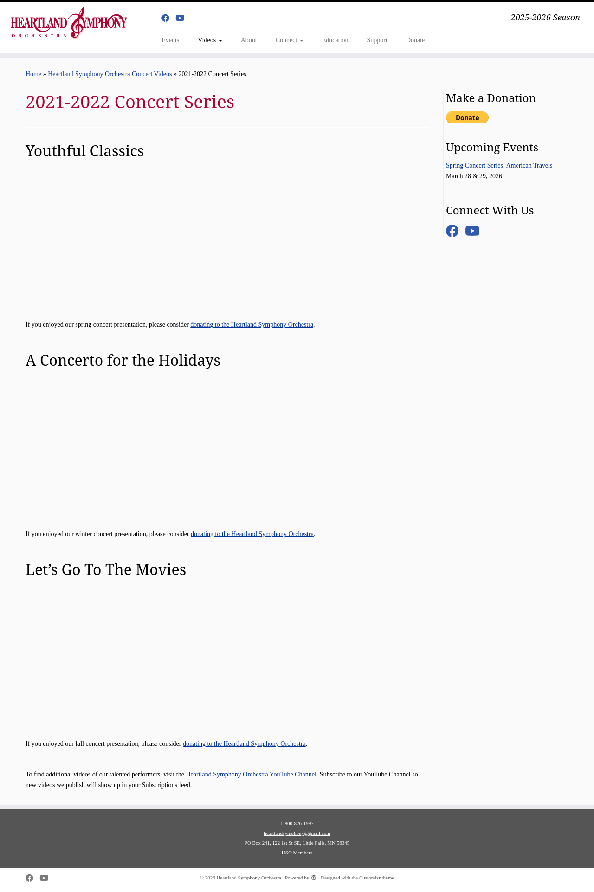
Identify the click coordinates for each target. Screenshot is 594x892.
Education (335, 40)
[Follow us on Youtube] (182, 18)
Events (170, 40)
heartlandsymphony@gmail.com (297, 833)
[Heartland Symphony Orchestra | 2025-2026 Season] (68, 23)
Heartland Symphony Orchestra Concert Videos (110, 74)
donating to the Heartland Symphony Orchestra (251, 324)
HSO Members (297, 852)
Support (377, 40)
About (249, 40)
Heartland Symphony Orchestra (248, 877)
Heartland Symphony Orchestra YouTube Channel (251, 774)
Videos (210, 40)
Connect (289, 40)
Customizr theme (376, 877)
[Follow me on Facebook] (168, 18)
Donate (415, 40)
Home (33, 74)
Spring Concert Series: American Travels (499, 165)
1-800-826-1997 (297, 823)
